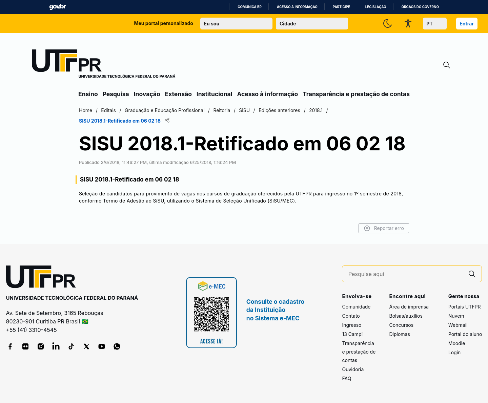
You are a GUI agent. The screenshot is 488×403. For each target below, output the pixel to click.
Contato (351, 316)
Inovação (147, 94)
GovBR (57, 7)
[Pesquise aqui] (405, 274)
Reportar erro (384, 228)
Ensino (88, 94)
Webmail (458, 325)
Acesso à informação (297, 7)
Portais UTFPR (464, 307)
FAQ (346, 378)
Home (85, 110)
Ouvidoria (353, 369)
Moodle (456, 343)
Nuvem (456, 316)
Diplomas (399, 334)
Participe (341, 7)
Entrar (467, 23)
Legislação (375, 7)
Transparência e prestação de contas (356, 94)
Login (454, 352)
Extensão (178, 94)
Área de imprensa (408, 307)
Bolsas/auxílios (405, 316)
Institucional (214, 94)
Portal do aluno (465, 334)
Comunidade (356, 307)
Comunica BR (250, 7)
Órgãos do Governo (420, 7)
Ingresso (351, 325)
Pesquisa (116, 94)
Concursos (401, 325)
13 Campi (352, 334)
